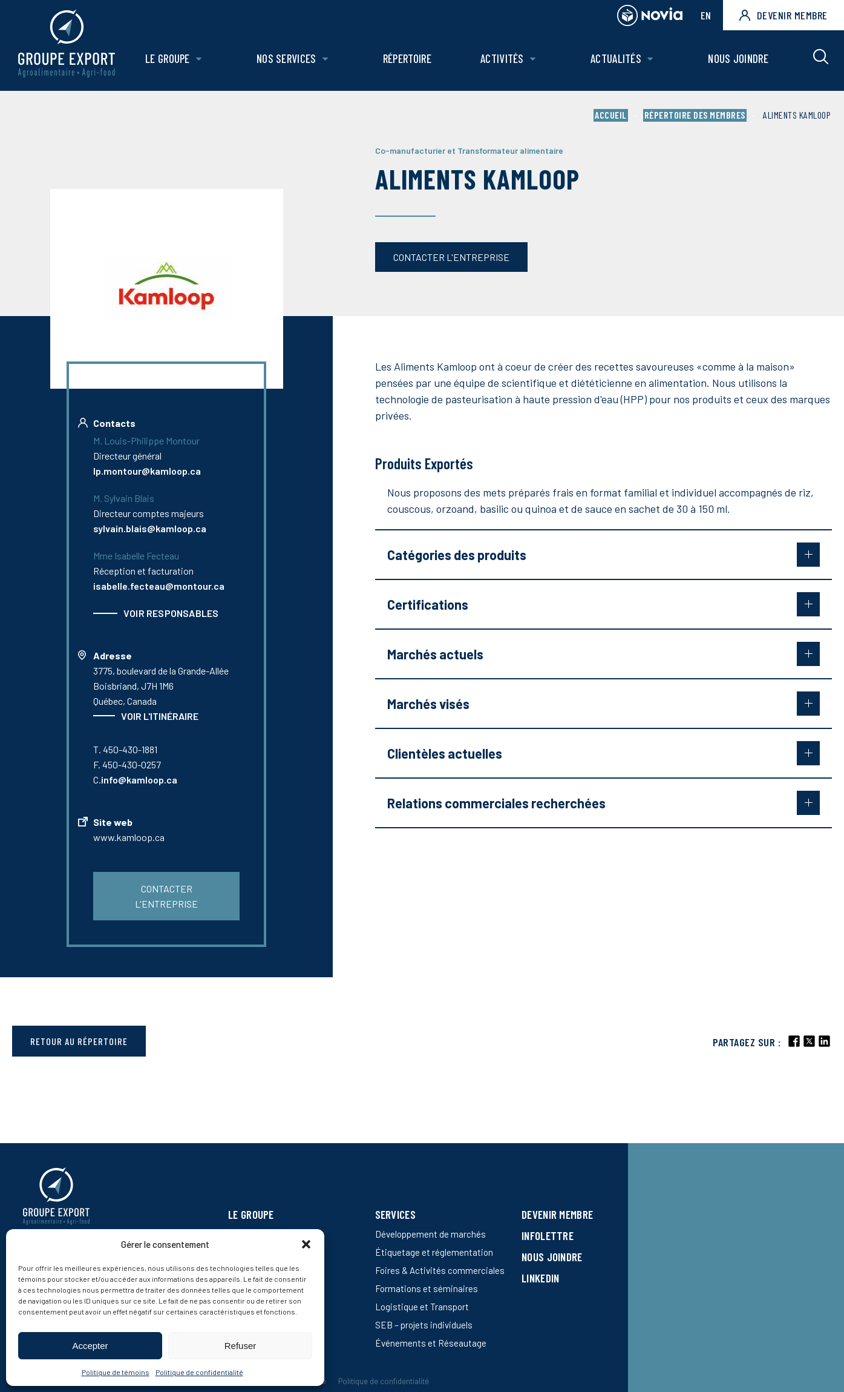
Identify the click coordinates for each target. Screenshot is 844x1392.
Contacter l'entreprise (451, 257)
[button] (306, 1244)
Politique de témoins (115, 1372)
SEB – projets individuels (424, 1324)
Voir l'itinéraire (159, 716)
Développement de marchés (430, 1234)
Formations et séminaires (426, 1288)
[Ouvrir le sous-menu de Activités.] (532, 59)
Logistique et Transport (422, 1306)
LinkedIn (540, 1278)
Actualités (615, 58)
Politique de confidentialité (199, 1372)
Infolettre (548, 1235)
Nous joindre (738, 58)
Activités (502, 58)
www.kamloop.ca (129, 837)
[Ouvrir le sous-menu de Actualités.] (650, 59)
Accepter (90, 1346)
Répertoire (407, 58)
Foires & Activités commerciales (440, 1270)
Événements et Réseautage (430, 1343)
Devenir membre (783, 15)
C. (135, 779)
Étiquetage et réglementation (434, 1252)
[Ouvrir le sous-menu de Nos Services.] (325, 59)
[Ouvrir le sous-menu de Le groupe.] (199, 59)
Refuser (240, 1346)
